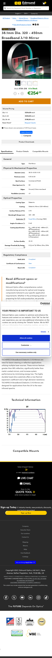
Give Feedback (25, 553)
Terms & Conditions (31, 576)
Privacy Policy (8, 576)
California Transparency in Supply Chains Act (25, 582)
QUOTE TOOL (23, 492)
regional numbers (28, 472)
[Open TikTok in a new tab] (46, 598)
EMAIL (25, 483)
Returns (25, 546)
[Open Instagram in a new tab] (38, 598)
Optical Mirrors (23, 18)
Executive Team (25, 530)
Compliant (32, 259)
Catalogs (25, 556)
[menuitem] (5, 3)
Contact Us (34, 13)
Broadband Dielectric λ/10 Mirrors (26, 20)
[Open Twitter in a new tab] (14, 598)
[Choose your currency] (26, 13)
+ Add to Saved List (26, 132)
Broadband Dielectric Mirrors (40, 18)
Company (25, 526)
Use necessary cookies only (26, 352)
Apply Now (24, 562)
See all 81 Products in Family (22, 24)
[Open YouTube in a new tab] (22, 598)
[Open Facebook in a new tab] (6, 598)
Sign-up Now (26, 513)
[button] (36, 24)
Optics (14, 18)
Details (43, 332)
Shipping (25, 542)
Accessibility (43, 576)
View (30, 263)
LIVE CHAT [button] (25, 478)
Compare (26, 135)
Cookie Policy (19, 576)
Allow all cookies (26, 338)
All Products (6, 18)
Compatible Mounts (40, 151)
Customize (26, 345)
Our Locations (25, 533)
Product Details (22, 151)
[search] (26, 8)
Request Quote (30, 123)
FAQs (25, 549)
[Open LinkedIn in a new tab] (30, 598)
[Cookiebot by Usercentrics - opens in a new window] (40, 303)
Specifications (6, 151)
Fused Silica (32, 219)
